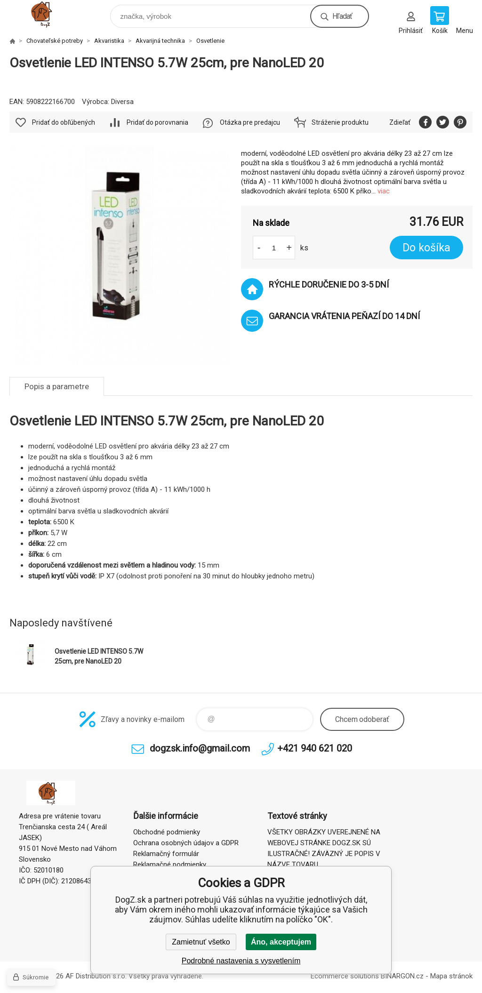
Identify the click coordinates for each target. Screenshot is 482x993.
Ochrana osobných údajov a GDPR (186, 843)
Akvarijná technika (160, 40)
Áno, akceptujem (281, 942)
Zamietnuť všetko (201, 942)
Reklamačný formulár (166, 853)
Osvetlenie (210, 40)
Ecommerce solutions (345, 976)
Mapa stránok (451, 976)
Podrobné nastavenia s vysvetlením (241, 961)
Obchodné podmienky (166, 832)
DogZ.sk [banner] (51, 14)
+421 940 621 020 (314, 748)
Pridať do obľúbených (63, 122)
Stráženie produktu (340, 122)
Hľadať (342, 16)
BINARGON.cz (402, 976)
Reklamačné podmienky (169, 864)
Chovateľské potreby (54, 40)
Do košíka (426, 247)
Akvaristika (109, 40)
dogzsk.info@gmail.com (200, 748)
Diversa (122, 101)
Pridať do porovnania (157, 122)
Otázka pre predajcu (250, 122)
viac (384, 191)
